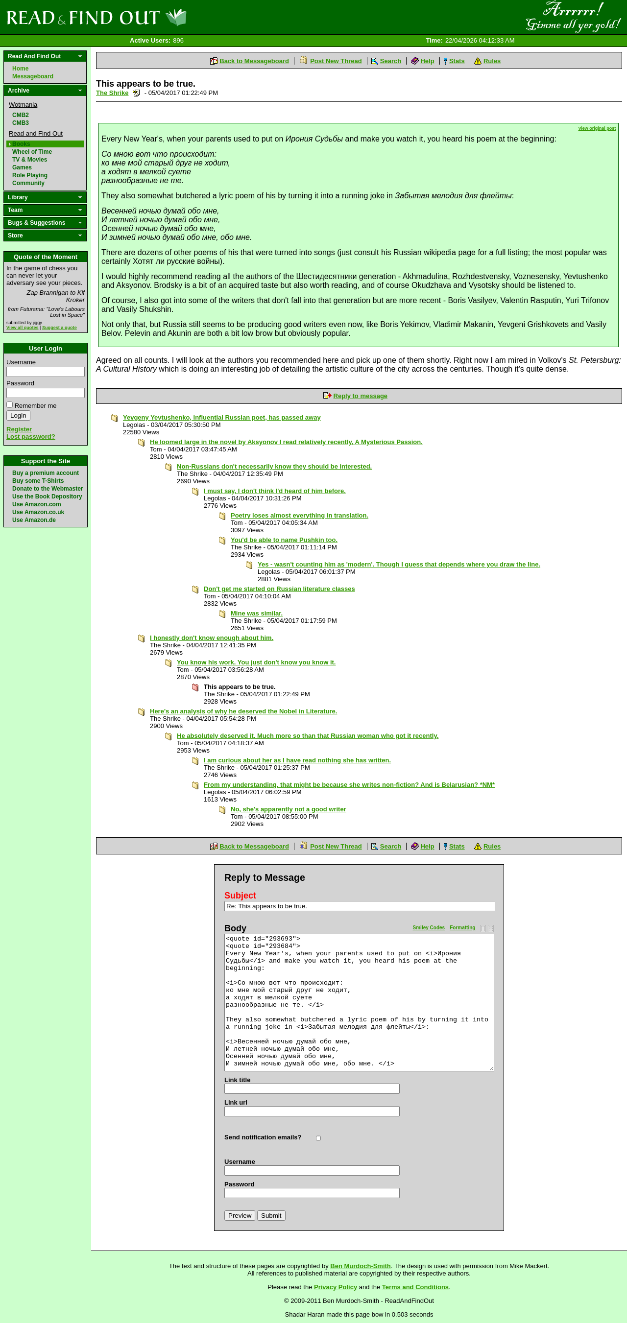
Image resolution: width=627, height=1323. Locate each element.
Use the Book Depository (47, 496)
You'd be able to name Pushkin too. (284, 539)
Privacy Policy (335, 1287)
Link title (237, 1080)
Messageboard (32, 76)
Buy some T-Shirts (38, 480)
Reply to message (361, 396)
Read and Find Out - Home (147, 17)
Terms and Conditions (415, 1287)
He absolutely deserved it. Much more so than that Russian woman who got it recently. (307, 735)
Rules (492, 61)
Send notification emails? (262, 1137)
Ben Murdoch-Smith (360, 1266)
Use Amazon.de (34, 520)
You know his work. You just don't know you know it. (256, 662)
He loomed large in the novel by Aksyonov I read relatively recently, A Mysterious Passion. (286, 442)
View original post (597, 128)
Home (20, 68)
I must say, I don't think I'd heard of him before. (275, 491)
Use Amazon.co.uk (38, 512)
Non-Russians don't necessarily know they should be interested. (274, 466)
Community (28, 183)
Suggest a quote (59, 327)
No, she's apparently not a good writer (288, 809)
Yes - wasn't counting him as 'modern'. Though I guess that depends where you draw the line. (399, 564)
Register (19, 429)
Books (21, 144)
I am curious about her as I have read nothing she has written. (297, 760)
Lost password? (30, 436)
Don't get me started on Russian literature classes (279, 588)
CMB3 (20, 122)
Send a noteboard (136, 92)
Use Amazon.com (36, 504)
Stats (457, 61)
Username (21, 362)
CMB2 (20, 115)
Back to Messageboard (254, 61)
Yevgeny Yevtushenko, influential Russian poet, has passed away (222, 417)
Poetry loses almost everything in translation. (299, 515)
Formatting (462, 927)
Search (390, 61)
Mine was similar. (257, 613)
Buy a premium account (45, 473)
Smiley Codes (429, 927)
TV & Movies (29, 159)
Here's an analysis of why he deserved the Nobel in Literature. (243, 711)
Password (20, 383)
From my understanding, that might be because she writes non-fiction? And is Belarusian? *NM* (349, 784)
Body (235, 928)
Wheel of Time (32, 151)
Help (427, 61)
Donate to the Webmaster (47, 488)
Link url (235, 1102)
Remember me (36, 405)
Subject (240, 895)
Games (22, 167)
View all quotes (22, 327)
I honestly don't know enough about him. (211, 637)
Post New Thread (336, 61)
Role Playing (30, 175)
